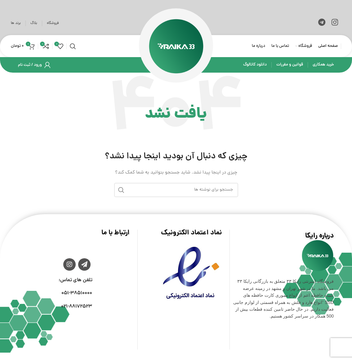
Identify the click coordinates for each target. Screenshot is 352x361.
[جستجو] (73, 46)
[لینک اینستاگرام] (334, 23)
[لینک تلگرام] (321, 23)
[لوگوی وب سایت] (176, 46)
